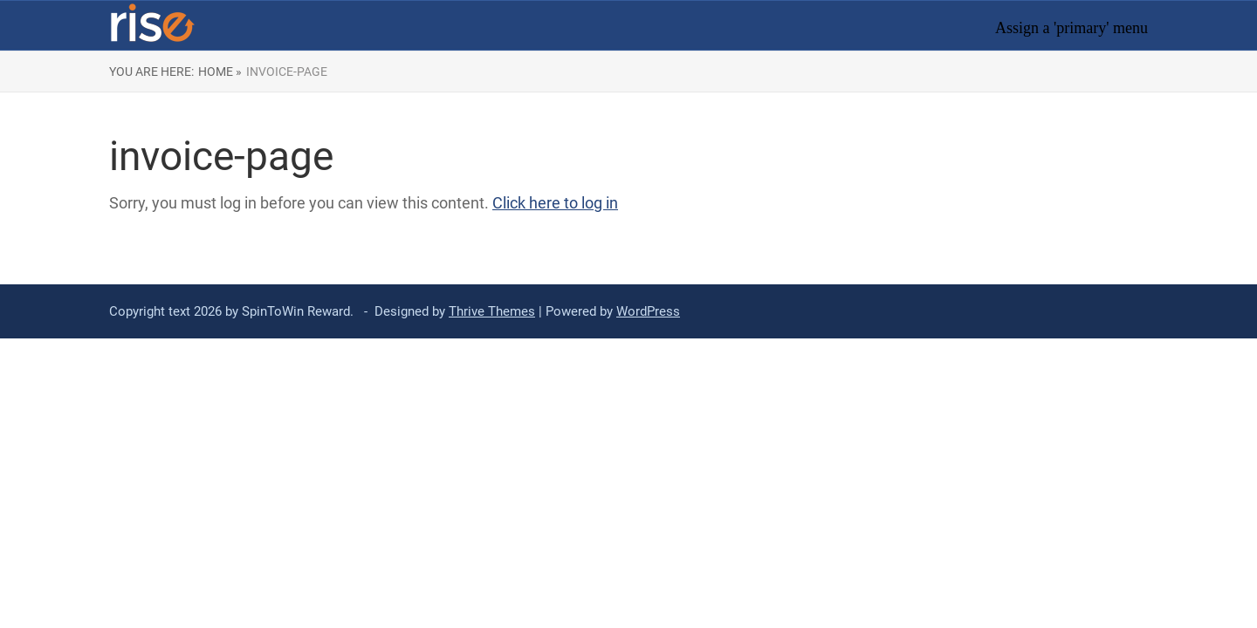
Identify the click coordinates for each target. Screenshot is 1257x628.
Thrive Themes (492, 311)
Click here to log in (555, 203)
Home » (220, 71)
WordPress (648, 311)
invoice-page (286, 71)
